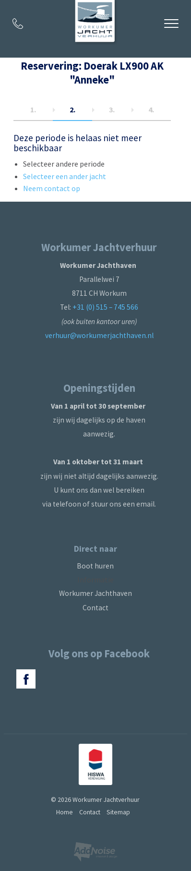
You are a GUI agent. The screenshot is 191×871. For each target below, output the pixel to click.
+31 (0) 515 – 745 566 (105, 307)
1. (33, 109)
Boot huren (95, 565)
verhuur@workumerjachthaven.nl (99, 335)
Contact (95, 607)
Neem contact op (51, 188)
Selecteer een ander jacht (64, 176)
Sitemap (118, 812)
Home (64, 812)
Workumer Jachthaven (95, 593)
